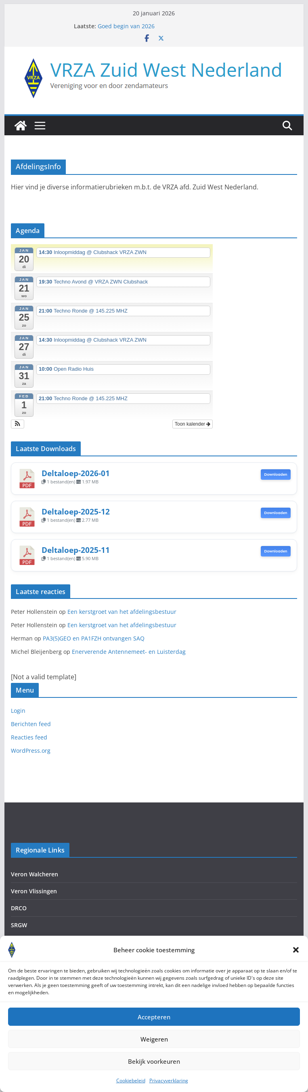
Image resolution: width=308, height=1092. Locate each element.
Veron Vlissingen (34, 891)
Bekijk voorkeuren (154, 1069)
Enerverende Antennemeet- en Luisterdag (129, 651)
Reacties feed (29, 737)
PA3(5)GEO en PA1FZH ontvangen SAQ (94, 638)
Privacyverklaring (168, 1087)
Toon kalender (193, 424)
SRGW (19, 925)
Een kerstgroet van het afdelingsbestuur (121, 611)
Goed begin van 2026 (126, 26)
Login (18, 710)
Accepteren (154, 1024)
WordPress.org (30, 750)
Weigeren (154, 1046)
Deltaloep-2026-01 (76, 473)
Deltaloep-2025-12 (76, 511)
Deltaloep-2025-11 (76, 550)
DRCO (19, 908)
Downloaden (275, 474)
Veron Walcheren (34, 874)
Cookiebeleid (130, 1087)
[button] (296, 957)
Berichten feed (31, 724)
